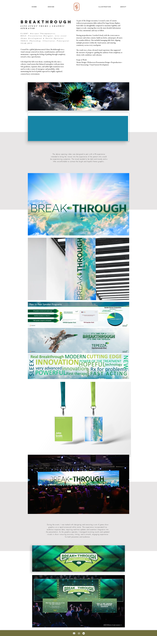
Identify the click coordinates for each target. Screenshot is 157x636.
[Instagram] (79, 633)
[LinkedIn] (83, 633)
